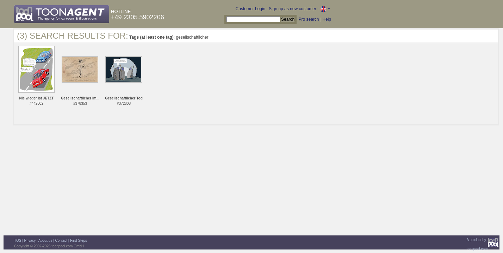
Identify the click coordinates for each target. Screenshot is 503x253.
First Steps (78, 240)
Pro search (308, 19)
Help (326, 19)
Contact (61, 240)
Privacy (30, 240)
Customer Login (251, 8)
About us (45, 240)
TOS (17, 240)
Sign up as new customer (292, 8)
